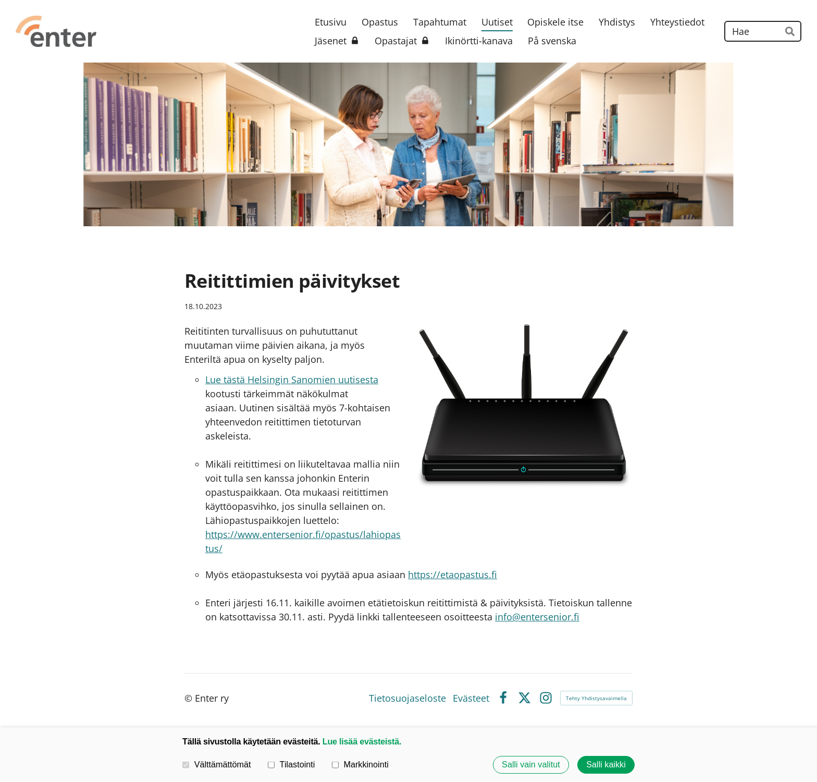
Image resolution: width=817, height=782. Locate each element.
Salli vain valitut (531, 764)
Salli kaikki (606, 764)
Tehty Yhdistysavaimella (596, 698)
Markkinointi (360, 764)
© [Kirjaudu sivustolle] (189, 698)
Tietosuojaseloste (407, 698)
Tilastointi (291, 764)
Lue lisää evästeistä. (362, 741)
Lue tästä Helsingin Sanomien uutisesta (291, 379)
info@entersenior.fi (537, 616)
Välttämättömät (216, 764)
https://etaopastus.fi (452, 574)
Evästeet (471, 698)
